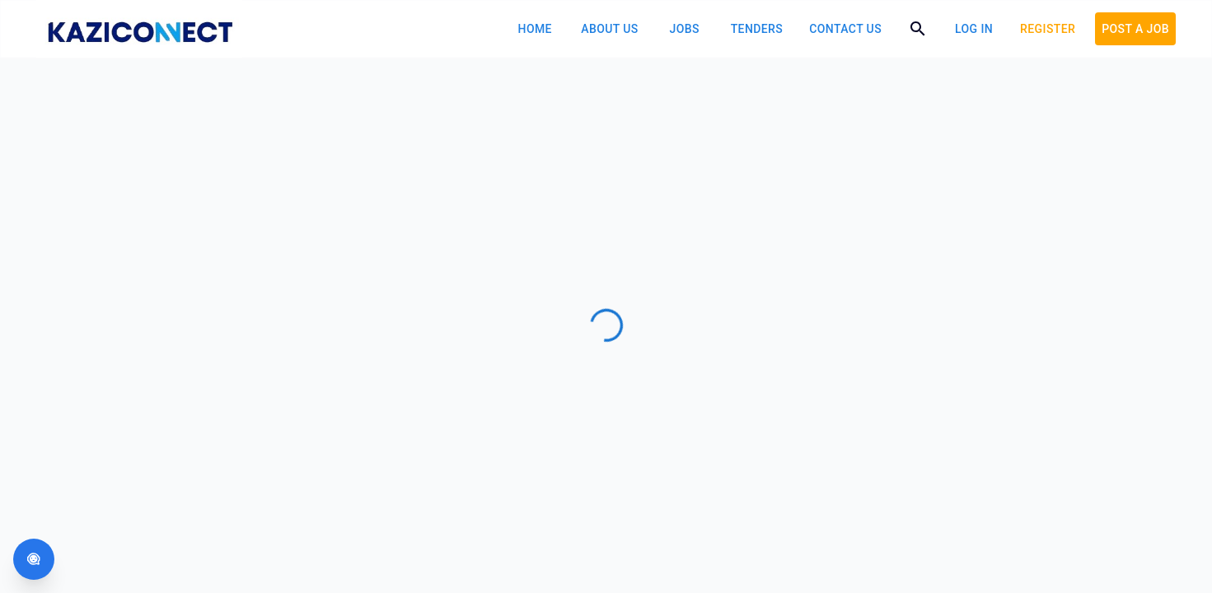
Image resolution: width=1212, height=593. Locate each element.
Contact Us (845, 28)
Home (535, 28)
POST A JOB (1135, 28)
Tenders (757, 28)
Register (1047, 28)
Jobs (685, 28)
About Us (609, 28)
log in (974, 28)
